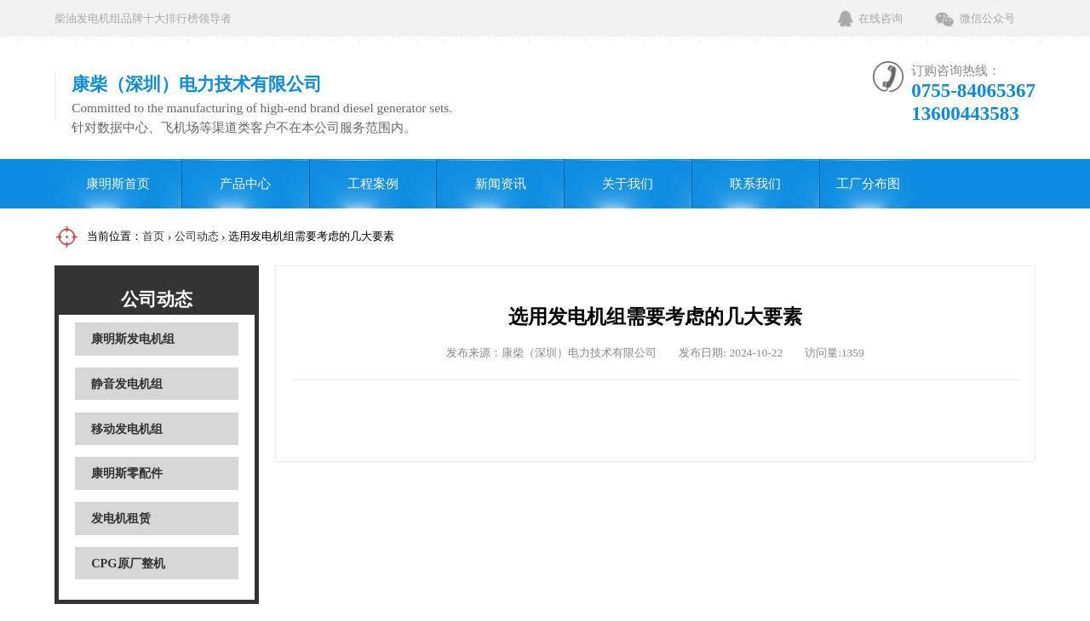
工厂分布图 (868, 183)
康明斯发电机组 (133, 338)
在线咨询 (880, 18)
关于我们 (627, 183)
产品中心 (245, 183)
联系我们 (755, 183)
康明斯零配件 (127, 473)
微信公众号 (987, 18)
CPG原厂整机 (127, 563)
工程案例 (373, 183)
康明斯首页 (118, 183)
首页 (153, 236)
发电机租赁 (121, 518)
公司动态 (197, 236)
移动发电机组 (127, 429)
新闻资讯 (500, 183)
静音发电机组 (127, 383)
